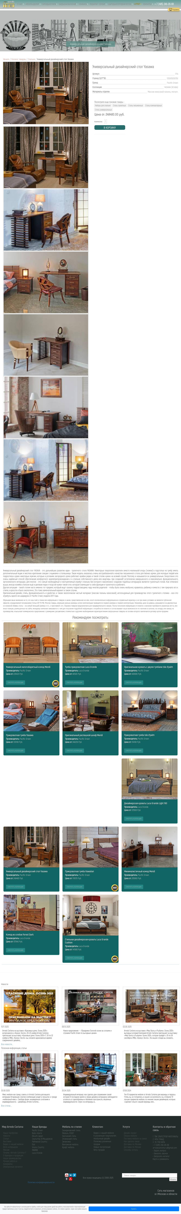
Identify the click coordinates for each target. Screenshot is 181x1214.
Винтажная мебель (70, 1144)
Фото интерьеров (10, 1147)
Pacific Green (37, 1130)
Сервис (103, 3)
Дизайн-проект (130, 1132)
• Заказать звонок (160, 1153)
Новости (6, 1135)
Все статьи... (6, 1105)
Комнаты (83, 3)
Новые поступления (102, 1147)
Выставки (7, 1141)
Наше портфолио (10, 1132)
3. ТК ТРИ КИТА (159, 1142)
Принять (134, 1209)
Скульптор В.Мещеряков (42, 1138)
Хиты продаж (99, 1149)
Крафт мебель (68, 1147)
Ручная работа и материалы (10, 1162)
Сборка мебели (130, 1135)
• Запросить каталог (161, 1156)
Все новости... (7, 1044)
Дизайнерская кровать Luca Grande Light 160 (145, 803)
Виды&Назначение (68, 3)
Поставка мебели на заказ (135, 1138)
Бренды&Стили (49, 3)
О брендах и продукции (13, 1155)
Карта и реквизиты (161, 1159)
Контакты (148, 3)
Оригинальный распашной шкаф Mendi (84, 735)
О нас (20, 3)
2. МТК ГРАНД (158, 1139)
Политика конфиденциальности (41, 1182)
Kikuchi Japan (37, 1136)
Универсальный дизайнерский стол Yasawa (27, 871)
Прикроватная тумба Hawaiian (79, 871)
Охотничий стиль (69, 1136)
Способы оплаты (131, 1149)
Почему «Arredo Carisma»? (14, 1152)
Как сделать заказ (131, 1141)
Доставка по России (132, 1147)
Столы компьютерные (153, 105)
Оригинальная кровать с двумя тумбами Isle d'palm (148, 666)
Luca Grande (37, 1152)
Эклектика (66, 1141)
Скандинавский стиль (71, 1130)
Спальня (31, 59)
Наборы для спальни (102, 105)
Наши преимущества (12, 1158)
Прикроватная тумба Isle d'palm (139, 734)
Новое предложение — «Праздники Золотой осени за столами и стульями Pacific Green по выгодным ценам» (87, 1031)
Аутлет (137, 3)
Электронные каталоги (12, 1166)
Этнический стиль (69, 1138)
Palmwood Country (39, 1141)
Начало (6, 59)
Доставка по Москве (132, 1144)
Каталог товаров (18, 59)
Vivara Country (38, 1147)
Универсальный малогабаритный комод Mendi (28, 666)
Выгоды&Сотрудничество (120, 3)
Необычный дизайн (102, 1138)
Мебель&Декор (33, 3)
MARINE (35, 1150)
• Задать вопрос (159, 1150)
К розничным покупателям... (105, 1135)
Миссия (6, 1149)
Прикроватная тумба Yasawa (19, 735)
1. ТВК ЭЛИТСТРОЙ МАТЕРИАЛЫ (165, 1136)
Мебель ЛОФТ (68, 1133)
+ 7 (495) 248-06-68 (164, 4)
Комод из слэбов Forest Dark (20, 934)
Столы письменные (135, 105)
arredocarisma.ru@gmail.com (165, 1147)
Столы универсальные (103, 109)
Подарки (93, 3)
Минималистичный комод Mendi (139, 871)
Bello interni (37, 1133)
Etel (33, 1144)
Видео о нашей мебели (13, 1144)
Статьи (6, 1138)
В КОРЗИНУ (110, 127)
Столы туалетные (119, 105)
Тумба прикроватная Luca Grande (81, 666)
